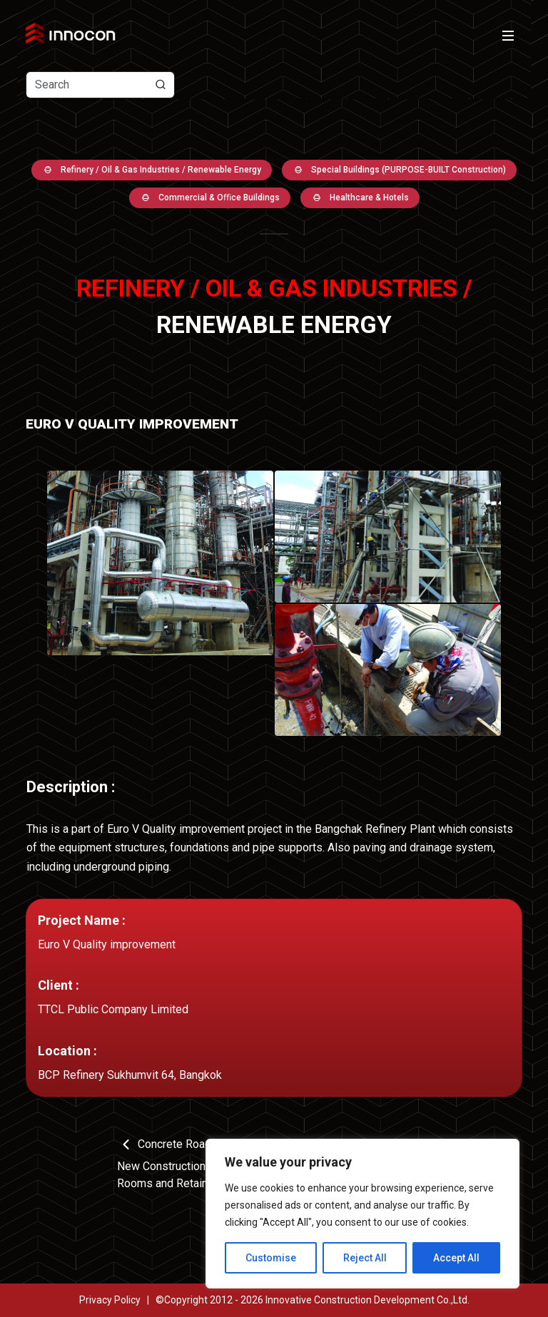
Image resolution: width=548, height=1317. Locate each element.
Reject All (365, 1258)
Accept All (456, 1258)
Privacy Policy (110, 1300)
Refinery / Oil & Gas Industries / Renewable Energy (151, 170)
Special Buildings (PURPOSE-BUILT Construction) (399, 170)
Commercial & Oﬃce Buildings (210, 198)
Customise (270, 1258)
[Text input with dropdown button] (100, 84)
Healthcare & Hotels (360, 198)
